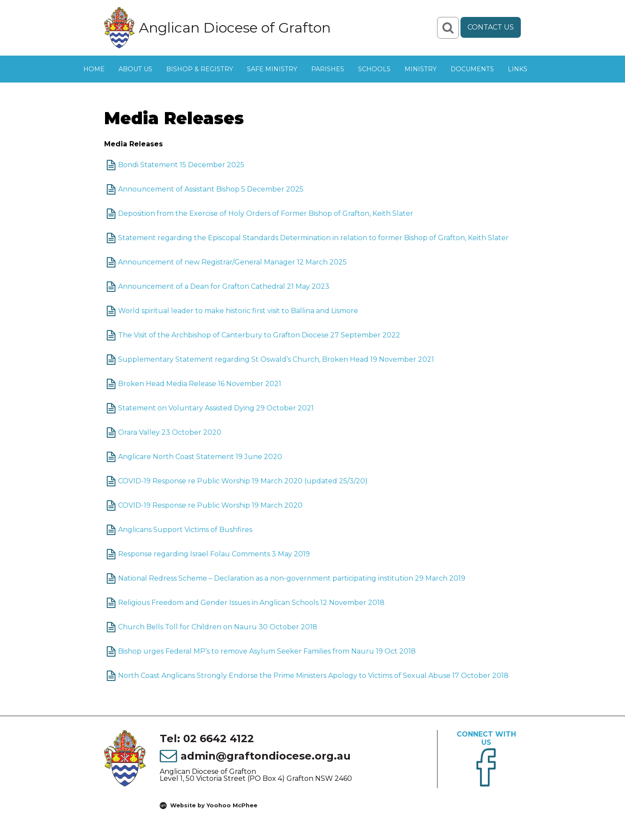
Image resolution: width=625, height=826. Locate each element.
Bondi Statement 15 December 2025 (181, 165)
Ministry (421, 69)
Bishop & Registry (199, 69)
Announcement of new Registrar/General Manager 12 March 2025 (232, 262)
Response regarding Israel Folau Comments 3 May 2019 (214, 554)
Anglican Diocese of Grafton (235, 28)
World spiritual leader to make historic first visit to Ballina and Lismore (238, 311)
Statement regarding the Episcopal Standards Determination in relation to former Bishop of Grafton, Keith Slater (313, 238)
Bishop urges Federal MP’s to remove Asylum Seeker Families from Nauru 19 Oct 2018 (267, 651)
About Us (135, 69)
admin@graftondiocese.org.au (266, 756)
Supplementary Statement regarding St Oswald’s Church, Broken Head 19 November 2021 (276, 359)
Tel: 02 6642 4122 (207, 738)
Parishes (327, 69)
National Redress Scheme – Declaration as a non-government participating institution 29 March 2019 (291, 578)
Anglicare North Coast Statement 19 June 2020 (200, 457)
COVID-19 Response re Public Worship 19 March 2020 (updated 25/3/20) (243, 481)
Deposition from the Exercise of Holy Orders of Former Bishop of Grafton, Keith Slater (265, 213)
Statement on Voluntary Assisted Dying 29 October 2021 (216, 408)
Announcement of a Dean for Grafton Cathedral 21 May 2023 (223, 286)
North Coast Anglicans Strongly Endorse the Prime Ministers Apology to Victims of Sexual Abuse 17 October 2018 (313, 675)
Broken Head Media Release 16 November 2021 (199, 384)
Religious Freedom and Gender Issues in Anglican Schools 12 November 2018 (251, 602)
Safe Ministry (272, 69)
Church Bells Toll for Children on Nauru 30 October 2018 (217, 627)
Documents (472, 69)
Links (517, 69)
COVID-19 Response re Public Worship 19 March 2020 (210, 505)
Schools (374, 69)
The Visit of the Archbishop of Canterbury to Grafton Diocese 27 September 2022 (259, 335)
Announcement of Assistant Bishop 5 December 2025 (210, 189)
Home (94, 69)
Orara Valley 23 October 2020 (169, 432)
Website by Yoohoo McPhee (213, 805)
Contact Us (490, 27)
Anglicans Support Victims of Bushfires (185, 529)
